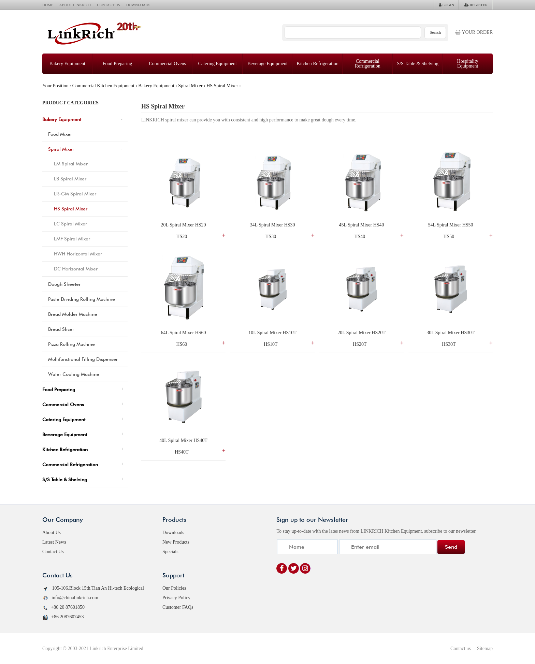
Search (435, 32)
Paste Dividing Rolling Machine (81, 299)
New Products (175, 542)
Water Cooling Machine (73, 374)
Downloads (173, 532)
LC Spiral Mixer (70, 223)
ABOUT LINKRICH (75, 5)
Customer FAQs (177, 607)
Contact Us (53, 551)
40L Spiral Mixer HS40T (183, 440)
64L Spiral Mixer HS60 (183, 332)
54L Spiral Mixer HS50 (450, 224)
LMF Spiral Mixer (72, 238)
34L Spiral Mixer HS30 (272, 224)
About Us (51, 532)
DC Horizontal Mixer (76, 268)
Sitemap (485, 648)
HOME (47, 5)
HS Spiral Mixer (222, 85)
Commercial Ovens (167, 63)
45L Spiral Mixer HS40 (361, 224)
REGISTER (476, 5)
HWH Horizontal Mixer (78, 253)
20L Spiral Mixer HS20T (361, 332)
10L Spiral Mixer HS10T (272, 332)
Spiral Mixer (190, 85)
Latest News (54, 542)
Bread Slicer (61, 329)
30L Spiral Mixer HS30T (450, 332)
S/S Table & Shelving (417, 63)
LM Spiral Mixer (71, 163)
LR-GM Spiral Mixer (75, 193)
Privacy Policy (176, 597)
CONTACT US (108, 5)
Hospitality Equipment (467, 64)
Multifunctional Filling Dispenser (83, 359)
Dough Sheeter (64, 284)
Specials (170, 551)
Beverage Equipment (267, 63)
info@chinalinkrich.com (70, 598)
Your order (474, 32)
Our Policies (174, 588)
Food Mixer (60, 134)
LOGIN (446, 5)
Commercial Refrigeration (367, 64)
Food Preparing (117, 63)
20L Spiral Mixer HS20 (183, 224)
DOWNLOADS (138, 5)
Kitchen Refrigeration (317, 63)
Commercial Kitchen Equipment (103, 85)
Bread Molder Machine (72, 314)
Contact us (460, 648)
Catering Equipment (217, 63)
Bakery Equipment (67, 63)
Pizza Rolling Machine (71, 344)
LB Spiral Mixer (70, 178)
